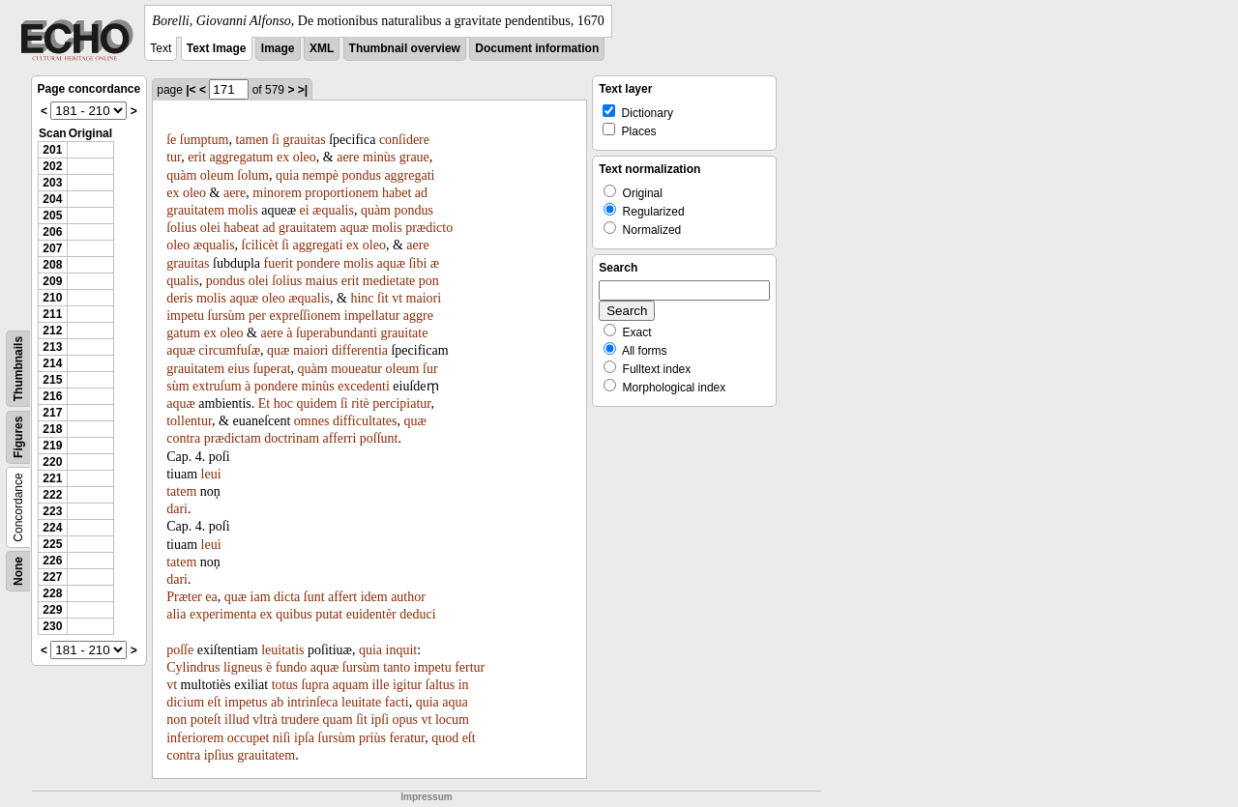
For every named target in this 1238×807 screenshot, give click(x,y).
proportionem (341, 193)
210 (52, 297)
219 (52, 445)
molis (243, 210)
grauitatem (195, 210)
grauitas (303, 139)
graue (414, 157)
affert (342, 597)
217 (52, 412)
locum (452, 719)
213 (52, 347)
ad (421, 193)
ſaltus (440, 684)
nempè (321, 175)
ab (277, 702)
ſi (276, 139)
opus (405, 719)
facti (397, 702)
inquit (402, 650)
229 (52, 610)
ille (381, 684)
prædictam (232, 438)
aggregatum (241, 157)
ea (211, 597)
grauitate (403, 333)
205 (52, 215)
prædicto (429, 227)
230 (52, 626)
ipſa (304, 738)
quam (338, 719)
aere (348, 157)
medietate (389, 281)
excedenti (364, 386)
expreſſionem (304, 315)
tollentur (189, 421)
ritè (360, 403)
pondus (360, 175)
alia (176, 614)
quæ (278, 350)
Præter (184, 597)
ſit (383, 298)
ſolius (181, 227)
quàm (181, 175)
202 (52, 166)
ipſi (379, 719)
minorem (277, 193)
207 (52, 248)
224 (52, 527)
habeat (241, 227)
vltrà (265, 719)
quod (444, 738)
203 (52, 182)
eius (239, 368)
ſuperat (272, 368)
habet (396, 193)
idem (374, 597)
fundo (292, 667)
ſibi (418, 263)
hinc (361, 298)
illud (237, 719)
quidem (316, 403)
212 (52, 330)
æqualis (333, 210)
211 (52, 314)
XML (322, 48)
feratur (407, 738)
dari (177, 509)
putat (328, 614)
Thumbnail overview (404, 48)
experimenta (223, 614)
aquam (350, 684)
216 (52, 396)
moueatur (356, 368)
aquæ (353, 227)
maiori (424, 298)
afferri (340, 438)
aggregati (409, 175)
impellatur (372, 315)
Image (278, 48)
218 (52, 429)
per (257, 315)
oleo (304, 157)
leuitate (361, 702)
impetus (245, 702)
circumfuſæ (229, 350)
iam (261, 597)
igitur (407, 684)
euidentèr (371, 614)
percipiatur (401, 403)
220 (52, 462)
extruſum (217, 386)
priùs (372, 738)
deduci (417, 614)
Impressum (426, 797)
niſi (282, 738)
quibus (293, 614)
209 (52, 281)
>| (303, 90)
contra (183, 438)
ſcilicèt (260, 245)
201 (52, 150)
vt (397, 298)
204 (52, 199)
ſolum (253, 175)
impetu (185, 315)
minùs (379, 157)
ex (283, 157)
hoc (283, 403)
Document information (537, 48)
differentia (360, 350)
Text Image (217, 48)
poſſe (179, 650)
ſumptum (204, 139)
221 (52, 478)
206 (52, 232)
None (18, 571)
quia (287, 175)
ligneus (242, 667)
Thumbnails (18, 368)
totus (285, 684)
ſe (171, 139)
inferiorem (194, 738)
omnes (312, 421)
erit (197, 157)
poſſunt (379, 438)
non (176, 719)
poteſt (206, 719)
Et (264, 403)
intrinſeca (313, 702)
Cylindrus (193, 667)
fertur (470, 667)
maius (322, 281)
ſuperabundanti (336, 333)
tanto (396, 667)
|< (190, 90)
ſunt (314, 597)
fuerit (278, 263)
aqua (454, 702)
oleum (217, 175)
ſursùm (227, 315)
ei (304, 210)
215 (52, 380)
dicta (287, 597)
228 (52, 593)
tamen (251, 139)
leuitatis (282, 650)
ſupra (315, 684)
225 (52, 544)
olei (210, 227)
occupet (248, 738)
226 (52, 560)
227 (52, 577)
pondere (317, 263)
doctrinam (291, 438)
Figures (18, 437)
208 (52, 265)
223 (52, 511)
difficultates (365, 421)
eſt (214, 702)
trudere (299, 719)
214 (52, 363)
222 (52, 495)
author (408, 597)
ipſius (219, 755)
